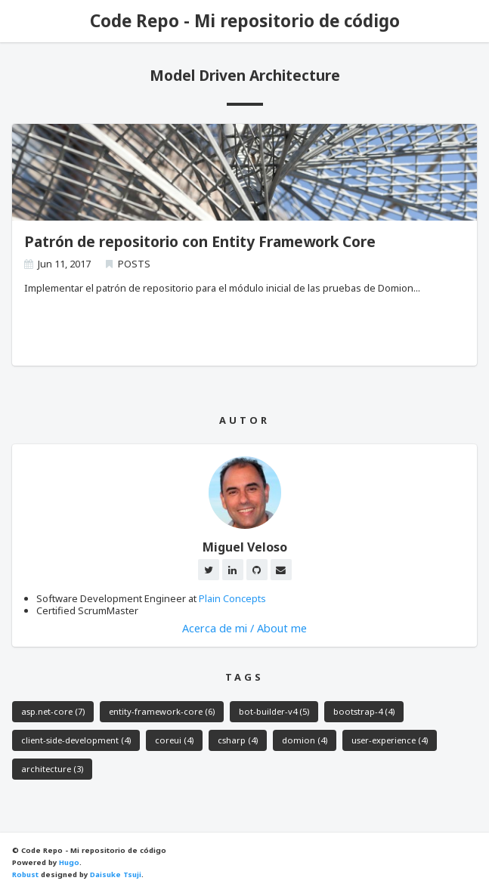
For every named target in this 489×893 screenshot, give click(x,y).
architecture (52, 768)
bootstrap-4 (364, 711)
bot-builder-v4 (274, 711)
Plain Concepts (232, 598)
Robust (25, 874)
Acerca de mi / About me (244, 628)
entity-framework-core (162, 711)
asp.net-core (53, 711)
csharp (238, 740)
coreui (174, 740)
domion (304, 740)
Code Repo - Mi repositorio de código (245, 20)
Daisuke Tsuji (115, 874)
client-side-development (76, 740)
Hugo (69, 862)
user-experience (389, 740)
